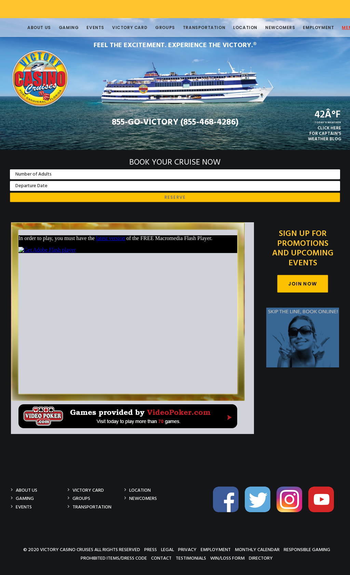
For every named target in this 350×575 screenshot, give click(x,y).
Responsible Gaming (307, 549)
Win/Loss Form (227, 558)
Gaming (59, 27)
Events (85, 27)
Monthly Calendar (257, 549)
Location (235, 27)
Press (150, 549)
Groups (155, 27)
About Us (29, 27)
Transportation (194, 27)
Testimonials (191, 558)
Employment (308, 27)
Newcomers (270, 27)
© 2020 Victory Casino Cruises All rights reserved (81, 549)
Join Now (302, 283)
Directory (261, 558)
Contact (161, 558)
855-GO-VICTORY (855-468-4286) (175, 122)
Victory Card (119, 27)
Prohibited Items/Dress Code (114, 558)
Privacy (187, 549)
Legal (167, 549)
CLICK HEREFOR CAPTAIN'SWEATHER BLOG (324, 134)
